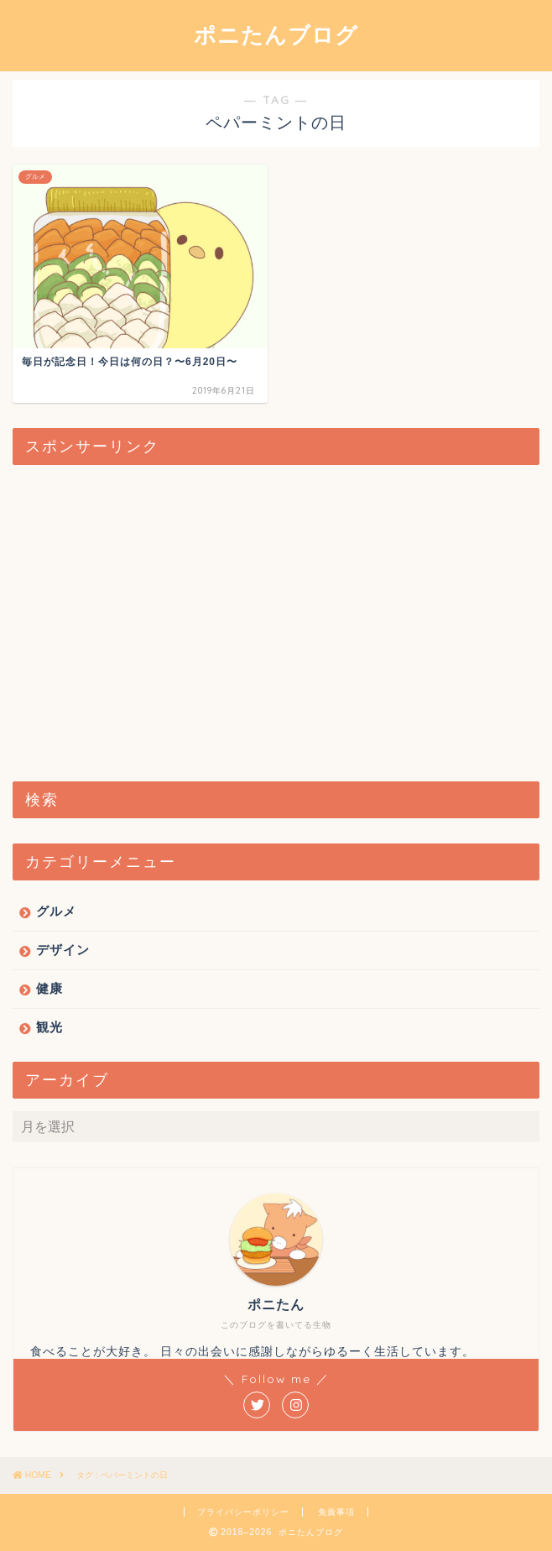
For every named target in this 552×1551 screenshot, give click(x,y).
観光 (49, 1027)
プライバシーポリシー (243, 1512)
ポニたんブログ (276, 34)
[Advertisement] (276, 624)
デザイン (63, 950)
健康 (49, 988)
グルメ (56, 911)
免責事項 (336, 1512)
